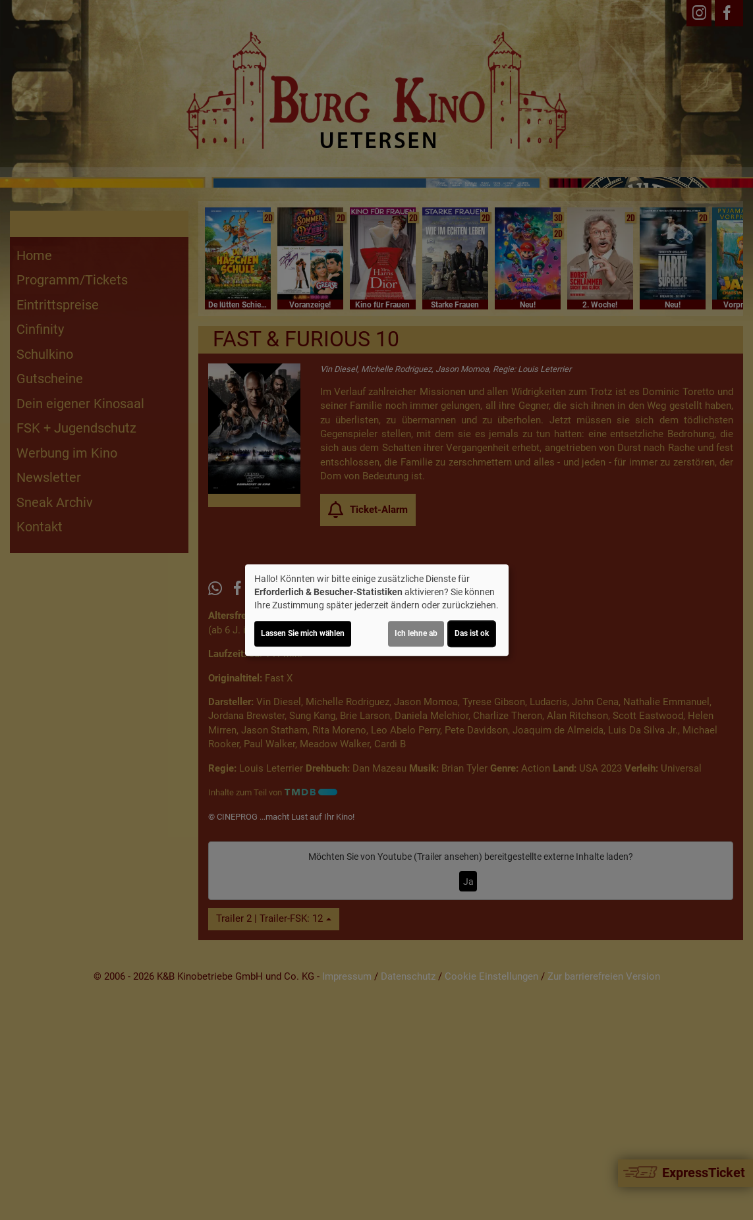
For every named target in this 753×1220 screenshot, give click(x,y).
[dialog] (377, 610)
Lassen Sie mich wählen (303, 633)
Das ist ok (472, 633)
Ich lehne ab (416, 633)
